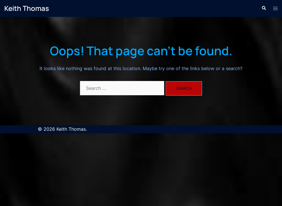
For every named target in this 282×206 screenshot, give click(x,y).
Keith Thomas (26, 8)
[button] (263, 8)
